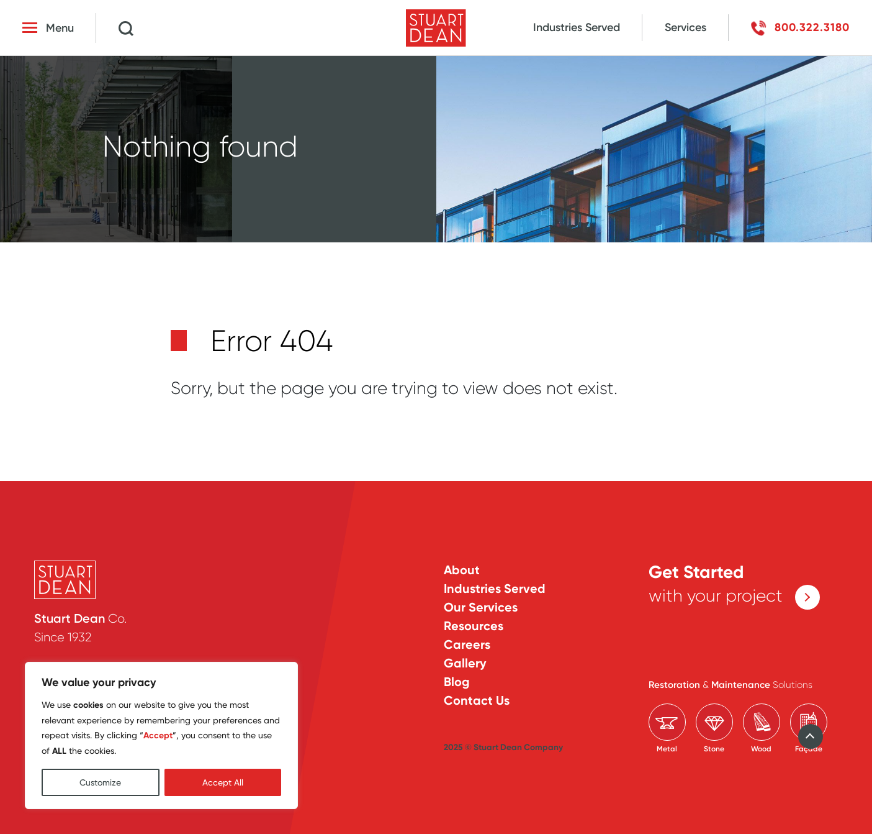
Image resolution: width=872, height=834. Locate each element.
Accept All (222, 782)
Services (685, 27)
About (462, 569)
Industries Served (576, 27)
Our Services (481, 607)
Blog (457, 681)
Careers (467, 644)
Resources (473, 625)
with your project (734, 586)
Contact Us (477, 700)
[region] (161, 735)
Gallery (465, 663)
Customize (100, 782)
